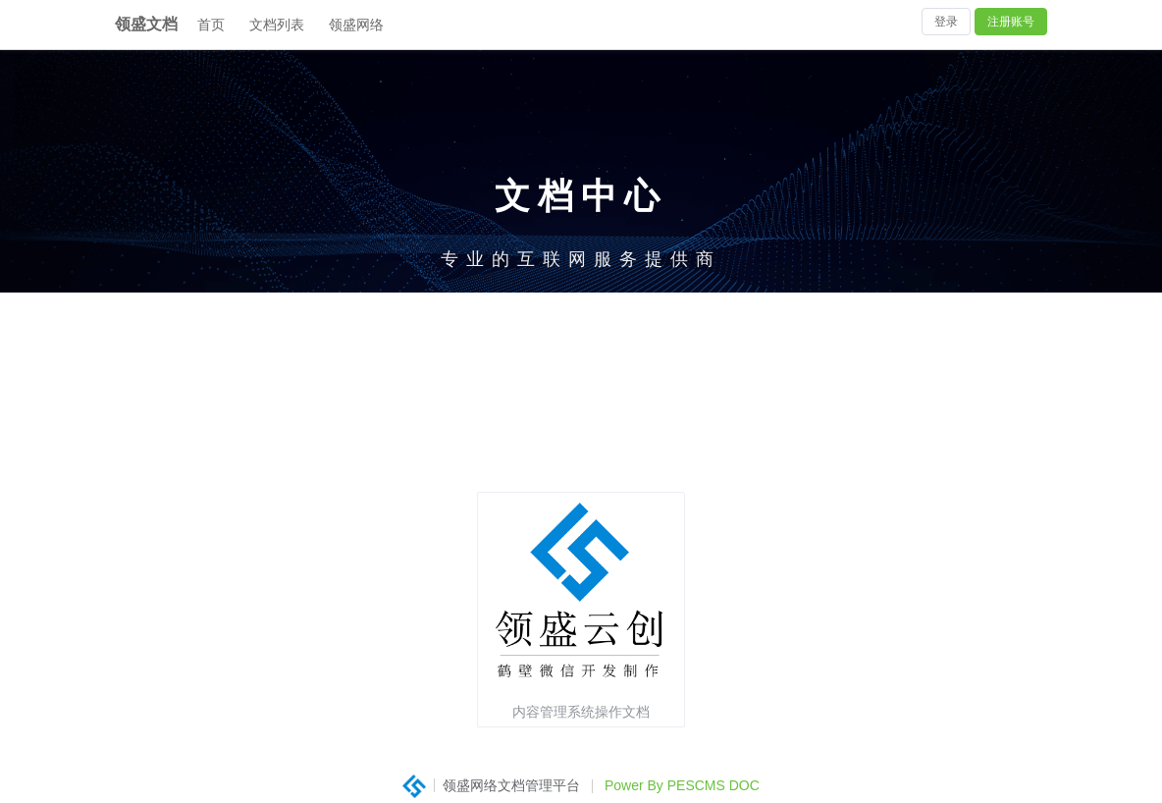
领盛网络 (356, 24)
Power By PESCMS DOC (682, 785)
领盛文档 (146, 24)
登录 (946, 21)
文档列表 (276, 24)
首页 (211, 24)
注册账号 (1010, 21)
